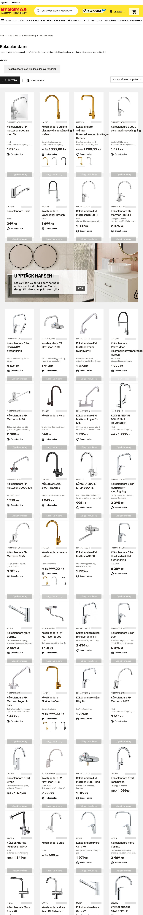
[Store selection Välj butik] (117, 11)
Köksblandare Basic (18, 203)
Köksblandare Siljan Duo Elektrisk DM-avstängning (122, 548)
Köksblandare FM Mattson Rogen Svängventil (86, 339)
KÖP (80, 281)
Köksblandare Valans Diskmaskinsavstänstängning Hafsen (59, 122)
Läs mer (3, 52)
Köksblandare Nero (53, 408)
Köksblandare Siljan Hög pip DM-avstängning (18, 339)
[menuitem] (2, 20)
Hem (2, 28)
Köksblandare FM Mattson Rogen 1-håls (17, 693)
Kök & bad (13, 28)
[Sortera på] (126, 72)
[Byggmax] (14, 11)
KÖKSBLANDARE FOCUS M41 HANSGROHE (120, 411)
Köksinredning (29, 28)
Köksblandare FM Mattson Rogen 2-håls (87, 411)
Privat (15, 2)
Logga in (4, 2)
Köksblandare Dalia (53, 835)
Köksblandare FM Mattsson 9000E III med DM (18, 122)
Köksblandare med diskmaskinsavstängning (32, 61)
